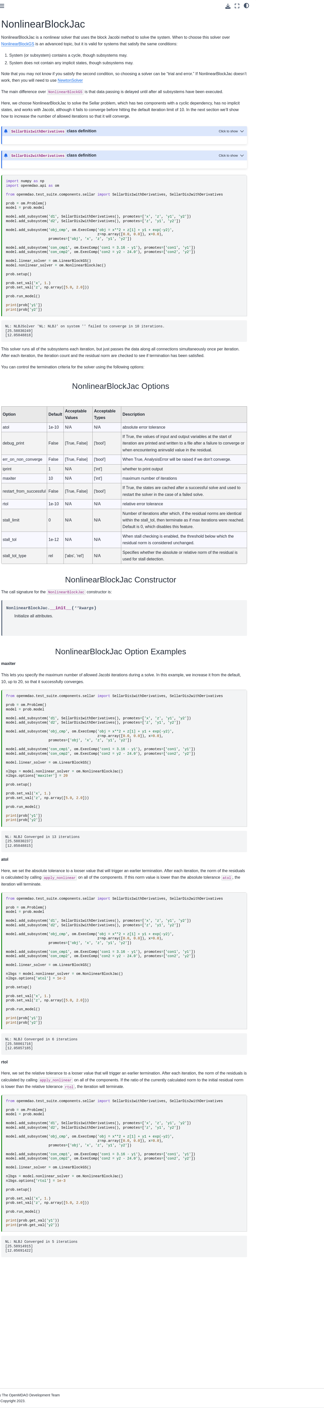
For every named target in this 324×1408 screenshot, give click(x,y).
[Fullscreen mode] (237, 6)
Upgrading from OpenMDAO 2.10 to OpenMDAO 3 (34, 224)
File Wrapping (18, 249)
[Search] (32, 41)
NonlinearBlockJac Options (283, 15)
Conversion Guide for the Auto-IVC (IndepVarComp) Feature (32, 210)
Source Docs (17, 257)
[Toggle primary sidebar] (73, 6)
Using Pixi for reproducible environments (28, 73)
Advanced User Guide (24, 119)
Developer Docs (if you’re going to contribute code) (27, 268)
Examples (15, 156)
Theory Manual (19, 140)
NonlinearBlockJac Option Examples (288, 30)
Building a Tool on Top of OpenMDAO (26, 196)
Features (14, 148)
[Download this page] (228, 6)
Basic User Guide (21, 97)
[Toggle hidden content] (232, 151)
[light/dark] (246, 5)
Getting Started (19, 62)
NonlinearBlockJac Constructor (284, 22)
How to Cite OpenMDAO (26, 185)
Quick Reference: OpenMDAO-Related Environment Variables (32, 238)
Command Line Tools (24, 177)
